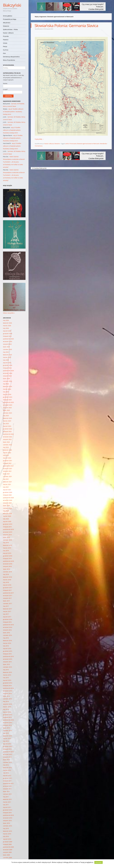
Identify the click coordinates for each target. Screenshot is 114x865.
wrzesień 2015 (7, 659)
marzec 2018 (7, 580)
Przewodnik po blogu (9, 19)
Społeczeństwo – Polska (10, 29)
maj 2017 (6, 606)
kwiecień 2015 (7, 672)
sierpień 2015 (7, 662)
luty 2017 (6, 614)
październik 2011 (8, 783)
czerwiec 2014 (7, 699)
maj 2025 (6, 352)
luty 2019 (6, 550)
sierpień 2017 (7, 598)
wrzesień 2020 (7, 500)
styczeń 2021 (7, 490)
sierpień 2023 (7, 408)
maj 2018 (6, 574)
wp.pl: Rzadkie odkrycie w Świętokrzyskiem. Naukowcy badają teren (13, 111)
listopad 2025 (7, 336)
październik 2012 (8, 752)
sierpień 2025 (7, 344)
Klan (4, 53)
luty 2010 (6, 836)
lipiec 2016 (6, 633)
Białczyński (12, 5)
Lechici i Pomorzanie (71, 143)
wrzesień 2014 (7, 691)
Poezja (5, 46)
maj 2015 (6, 670)
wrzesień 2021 (7, 468)
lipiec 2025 (6, 347)
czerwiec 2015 (7, 667)
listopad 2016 (7, 622)
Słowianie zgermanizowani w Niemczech (88, 143)
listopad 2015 (7, 654)
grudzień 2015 (7, 651)
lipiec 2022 (6, 442)
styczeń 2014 (7, 712)
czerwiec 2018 (7, 572)
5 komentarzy (39, 146)
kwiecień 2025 (7, 355)
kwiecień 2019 (7, 545)
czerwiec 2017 (7, 603)
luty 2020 (6, 519)
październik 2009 (8, 847)
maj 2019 (6, 543)
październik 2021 (8, 466)
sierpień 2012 (7, 757)
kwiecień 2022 (7, 450)
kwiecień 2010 (7, 831)
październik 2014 (8, 688)
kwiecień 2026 (7, 323)
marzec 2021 (7, 484)
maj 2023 (6, 415)
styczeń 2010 (7, 839)
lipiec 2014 (6, 696)
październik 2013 (8, 720)
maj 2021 (6, 479)
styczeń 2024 (7, 394)
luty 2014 (6, 709)
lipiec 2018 (6, 569)
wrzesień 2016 (7, 627)
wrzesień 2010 (7, 818)
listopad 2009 (7, 844)
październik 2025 (8, 339)
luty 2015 (6, 678)
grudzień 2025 (7, 333)
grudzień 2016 (7, 619)
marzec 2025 (7, 357)
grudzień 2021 (7, 460)
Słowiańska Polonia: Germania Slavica (66, 25)
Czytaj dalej (39, 139)
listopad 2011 (7, 781)
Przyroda (6, 36)
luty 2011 (6, 805)
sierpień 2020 (7, 503)
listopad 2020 (7, 495)
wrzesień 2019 (7, 532)
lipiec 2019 (6, 537)
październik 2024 (8, 370)
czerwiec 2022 (7, 445)
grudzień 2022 (7, 429)
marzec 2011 (7, 802)
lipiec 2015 (6, 664)
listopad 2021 (7, 463)
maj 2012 (6, 765)
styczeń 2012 (7, 775)
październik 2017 (8, 593)
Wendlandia (103, 143)
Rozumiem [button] (98, 862)
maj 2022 (6, 447)
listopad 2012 (7, 749)
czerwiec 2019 (7, 540)
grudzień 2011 (7, 778)
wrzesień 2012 (7, 754)
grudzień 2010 (7, 810)
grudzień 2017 (7, 588)
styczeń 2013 (7, 744)
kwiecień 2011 (7, 799)
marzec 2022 (7, 453)
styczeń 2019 (7, 553)
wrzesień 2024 (7, 373)
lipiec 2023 (6, 410)
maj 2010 (6, 828)
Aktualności (6, 23)
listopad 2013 (7, 717)
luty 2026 (6, 328)
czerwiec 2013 (7, 730)
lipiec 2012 (6, 760)
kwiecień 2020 (7, 513)
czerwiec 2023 (7, 413)
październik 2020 (8, 498)
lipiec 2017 (6, 601)
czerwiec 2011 (7, 794)
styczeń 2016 (7, 648)
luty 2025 (6, 360)
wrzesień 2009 (7, 850)
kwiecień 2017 (7, 609)
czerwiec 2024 (7, 381)
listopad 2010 (7, 812)
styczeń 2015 (7, 680)
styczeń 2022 (7, 458)
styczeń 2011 (7, 807)
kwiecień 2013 (7, 736)
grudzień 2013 (7, 715)
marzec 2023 (7, 421)
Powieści (5, 40)
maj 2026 (6, 320)
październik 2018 (8, 561)
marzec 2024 (7, 389)
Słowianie (6, 26)
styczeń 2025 (7, 363)
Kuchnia (5, 50)
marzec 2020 (7, 516)
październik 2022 (8, 434)
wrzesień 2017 (7, 595)
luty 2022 (6, 455)
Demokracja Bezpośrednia (11, 57)
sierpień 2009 (7, 852)
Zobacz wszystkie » (9, 313)
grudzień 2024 (7, 365)
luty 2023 (6, 423)
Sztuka (5, 43)
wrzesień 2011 (7, 786)
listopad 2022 (7, 431)
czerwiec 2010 (7, 826)
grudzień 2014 (7, 683)
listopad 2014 (7, 685)
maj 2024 (6, 384)
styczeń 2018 (7, 585)
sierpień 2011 (7, 789)
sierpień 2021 (7, 471)
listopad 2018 (7, 558)
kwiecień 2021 (7, 482)
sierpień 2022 (7, 439)
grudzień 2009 (7, 842)
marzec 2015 (7, 675)
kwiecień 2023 (7, 418)
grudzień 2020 (7, 492)
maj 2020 (6, 511)
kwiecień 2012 (7, 767)
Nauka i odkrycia (8, 33)
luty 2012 (6, 773)
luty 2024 (6, 392)
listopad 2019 (7, 527)
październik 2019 (8, 529)
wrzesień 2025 (7, 341)
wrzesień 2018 (7, 564)
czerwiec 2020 (7, 508)
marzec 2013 (7, 738)
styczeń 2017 (7, 617)
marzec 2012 (7, 770)
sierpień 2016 (7, 630)
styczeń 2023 (7, 426)
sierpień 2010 (7, 820)
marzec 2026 (7, 325)
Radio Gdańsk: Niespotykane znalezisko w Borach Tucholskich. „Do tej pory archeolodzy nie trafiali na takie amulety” (14, 162)
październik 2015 (8, 656)
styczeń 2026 (7, 331)
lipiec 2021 (6, 474)
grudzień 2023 (7, 397)
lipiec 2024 (6, 378)
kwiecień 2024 (7, 386)
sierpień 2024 (7, 376)
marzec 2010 (7, 834)
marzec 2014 (7, 707)
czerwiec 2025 (7, 349)
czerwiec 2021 (7, 476)
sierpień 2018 (7, 566)
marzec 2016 (7, 643)
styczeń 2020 (7, 521)
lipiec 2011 (6, 791)
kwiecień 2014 (7, 704)
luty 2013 (6, 741)
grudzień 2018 (7, 556)
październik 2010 (8, 815)
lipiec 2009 (6, 855)
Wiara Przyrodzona (9, 60)
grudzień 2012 (7, 746)
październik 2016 (8, 625)
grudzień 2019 (7, 524)
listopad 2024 (7, 368)
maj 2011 (6, 797)
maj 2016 (6, 638)
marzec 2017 (7, 611)
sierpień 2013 (7, 725)
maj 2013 (6, 733)
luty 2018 (6, 582)
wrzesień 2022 (7, 437)
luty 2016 (6, 646)
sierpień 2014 (7, 693)
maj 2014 (6, 701)
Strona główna (7, 16)
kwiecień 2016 (7, 640)
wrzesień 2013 (7, 722)
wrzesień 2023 (7, 405)
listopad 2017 (7, 590)
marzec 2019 (7, 548)
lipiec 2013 (6, 728)
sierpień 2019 (7, 535)
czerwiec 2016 (7, 635)
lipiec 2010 (6, 823)
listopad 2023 (7, 400)
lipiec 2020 (6, 505)
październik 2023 (8, 402)
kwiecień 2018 (7, 577)
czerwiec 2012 (7, 762)
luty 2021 (6, 487)
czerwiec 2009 (7, 857)
